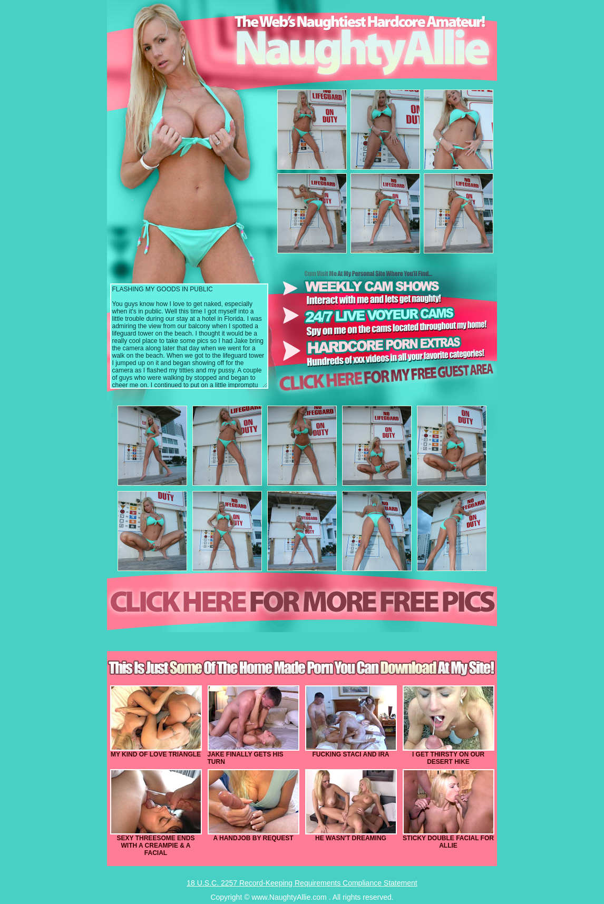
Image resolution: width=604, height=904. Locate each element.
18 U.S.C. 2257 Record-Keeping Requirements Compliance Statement (302, 883)
